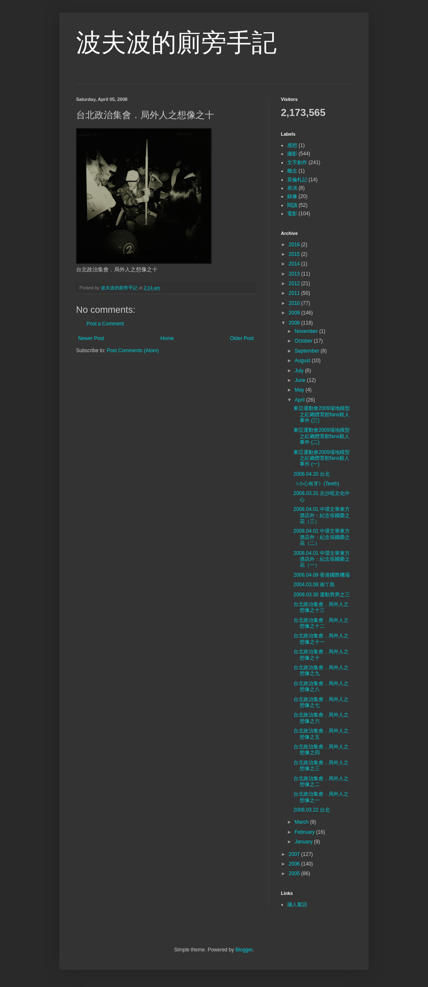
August (303, 360)
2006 (295, 864)
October (304, 341)
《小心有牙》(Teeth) (316, 484)
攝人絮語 (297, 904)
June (301, 380)
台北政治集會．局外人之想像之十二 (321, 623)
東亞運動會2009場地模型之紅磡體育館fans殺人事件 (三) (321, 414)
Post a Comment (105, 324)
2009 (295, 313)
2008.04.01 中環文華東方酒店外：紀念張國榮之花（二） (321, 537)
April (300, 400)
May (300, 390)
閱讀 (292, 205)
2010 (295, 303)
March (302, 822)
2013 (295, 274)
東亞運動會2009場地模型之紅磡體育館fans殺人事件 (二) (321, 436)
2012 (295, 283)
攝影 (292, 154)
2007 (295, 854)
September (308, 351)
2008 (295, 323)
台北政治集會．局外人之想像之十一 (321, 638)
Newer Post (91, 338)
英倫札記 (297, 180)
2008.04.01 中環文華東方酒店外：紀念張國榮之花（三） (321, 515)
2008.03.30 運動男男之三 (321, 595)
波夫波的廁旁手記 (176, 42)
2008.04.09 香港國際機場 (321, 575)
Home (167, 338)
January (304, 842)
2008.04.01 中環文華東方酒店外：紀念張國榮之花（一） (321, 559)
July (300, 371)
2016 (295, 244)
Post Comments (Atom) (133, 350)
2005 (295, 873)
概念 (292, 171)
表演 (292, 188)
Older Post (242, 338)
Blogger (243, 950)
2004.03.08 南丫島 (314, 585)
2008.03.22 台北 (311, 810)
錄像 (292, 196)
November (307, 331)
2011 (295, 293)
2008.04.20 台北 (311, 474)
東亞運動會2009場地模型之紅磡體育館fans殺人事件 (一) (321, 458)
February (305, 832)
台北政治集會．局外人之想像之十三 (321, 607)
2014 (295, 264)
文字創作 (297, 162)
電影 (292, 213)
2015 (295, 254)
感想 (292, 145)
